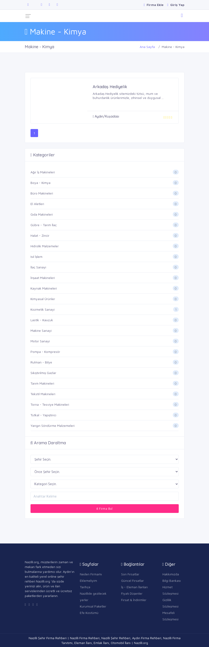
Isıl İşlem (36, 257)
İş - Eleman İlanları (134, 587)
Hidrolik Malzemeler (45, 246)
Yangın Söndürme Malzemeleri (53, 426)
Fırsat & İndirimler (133, 600)
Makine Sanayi (41, 330)
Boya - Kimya (40, 183)
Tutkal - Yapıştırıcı (43, 415)
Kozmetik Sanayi (43, 309)
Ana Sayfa (147, 47)
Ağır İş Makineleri (43, 172)
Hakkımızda (170, 574)
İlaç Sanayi (38, 267)
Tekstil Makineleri (43, 394)
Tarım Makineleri (42, 383)
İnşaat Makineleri (43, 278)
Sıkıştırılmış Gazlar (43, 373)
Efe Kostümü (89, 613)
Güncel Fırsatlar (132, 580)
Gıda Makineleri (42, 214)
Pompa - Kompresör (45, 352)
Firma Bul (104, 508)
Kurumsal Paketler (93, 606)
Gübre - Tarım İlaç (44, 225)
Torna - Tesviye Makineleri (50, 404)
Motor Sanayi (40, 341)
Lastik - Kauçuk (42, 320)
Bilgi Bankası (171, 580)
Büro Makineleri (42, 193)
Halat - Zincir (40, 235)
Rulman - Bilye (41, 362)
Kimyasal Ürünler (43, 299)
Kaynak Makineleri (44, 288)
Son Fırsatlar (130, 574)
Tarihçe (85, 587)
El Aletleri (37, 204)
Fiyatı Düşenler (131, 593)
